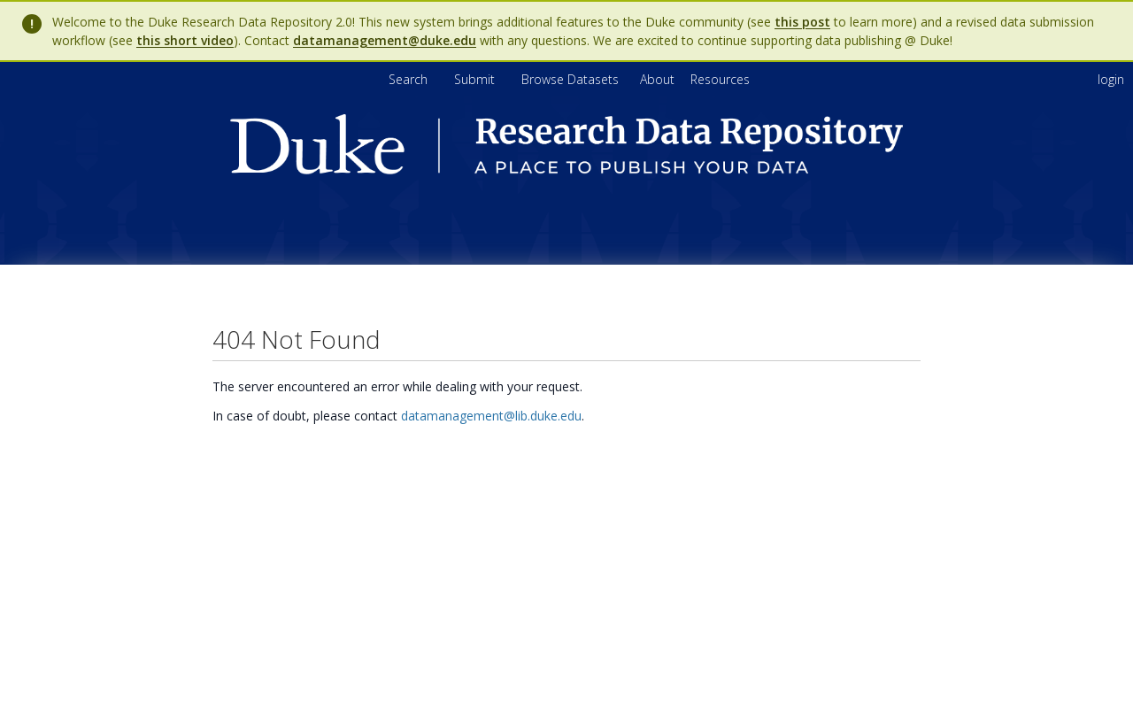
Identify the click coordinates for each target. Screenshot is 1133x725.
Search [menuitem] (408, 79)
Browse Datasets (571, 79)
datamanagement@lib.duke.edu (491, 415)
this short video (185, 40)
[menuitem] (659, 79)
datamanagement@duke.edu (384, 40)
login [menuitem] (1111, 79)
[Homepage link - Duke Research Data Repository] (566, 169)
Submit (476, 79)
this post (802, 21)
